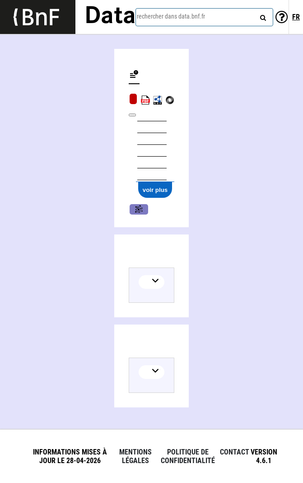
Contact (234, 452)
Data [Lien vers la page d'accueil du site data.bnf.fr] (110, 16)
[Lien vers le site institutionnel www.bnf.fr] (37, 17)
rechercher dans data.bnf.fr (171, 16)
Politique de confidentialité (188, 456)
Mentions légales (135, 456)
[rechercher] (261, 15)
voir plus (155, 190)
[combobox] (204, 17)
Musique (139, 209)
